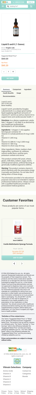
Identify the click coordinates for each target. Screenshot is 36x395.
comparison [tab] (17, 89)
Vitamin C (7, 379)
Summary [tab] (6, 89)
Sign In (30, 2)
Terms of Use (10, 392)
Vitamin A (7, 374)
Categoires (26, 374)
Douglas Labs (10, 48)
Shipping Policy (30, 392)
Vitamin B (7, 376)
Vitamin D (7, 382)
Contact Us (26, 371)
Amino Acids (8, 371)
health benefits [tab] (8, 93)
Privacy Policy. (4, 392)
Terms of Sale (16, 392)
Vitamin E (7, 385)
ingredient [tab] (27, 89)
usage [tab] (19, 93)
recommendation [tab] (9, 96)
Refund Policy (23, 392)
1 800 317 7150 (18, 2)
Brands (25, 376)
